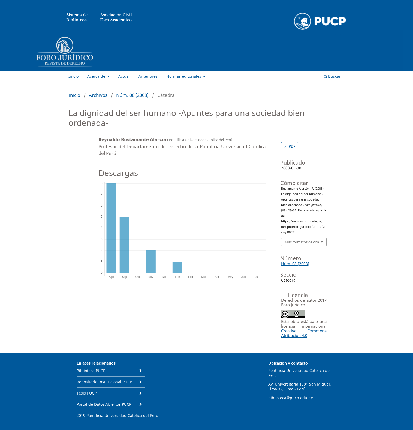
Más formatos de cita (302, 242)
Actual (124, 76)
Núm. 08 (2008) (132, 95)
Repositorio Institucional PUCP (104, 381)
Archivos (98, 95)
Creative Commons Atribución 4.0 (304, 333)
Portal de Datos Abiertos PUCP (104, 404)
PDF (291, 146)
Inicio (73, 76)
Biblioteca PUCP (91, 370)
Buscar (332, 76)
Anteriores (148, 76)
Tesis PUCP (87, 393)
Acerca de (96, 76)
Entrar (339, 34)
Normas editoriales (184, 76)
